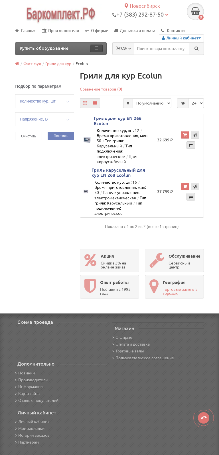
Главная (25, 30)
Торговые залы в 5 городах (180, 291)
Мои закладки (29, 428)
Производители (60, 30)
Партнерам (27, 442)
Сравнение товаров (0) (101, 89)
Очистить (28, 136)
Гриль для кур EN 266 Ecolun (117, 121)
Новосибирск (142, 6)
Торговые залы (128, 351)
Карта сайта (27, 393)
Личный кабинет (32, 421)
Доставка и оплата (134, 30)
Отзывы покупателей (36, 400)
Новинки (25, 373)
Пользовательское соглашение (143, 358)
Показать (61, 136)
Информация (29, 386)
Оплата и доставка (131, 344)
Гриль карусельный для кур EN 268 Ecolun (118, 172)
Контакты (173, 30)
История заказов (32, 435)
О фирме (96, 30)
